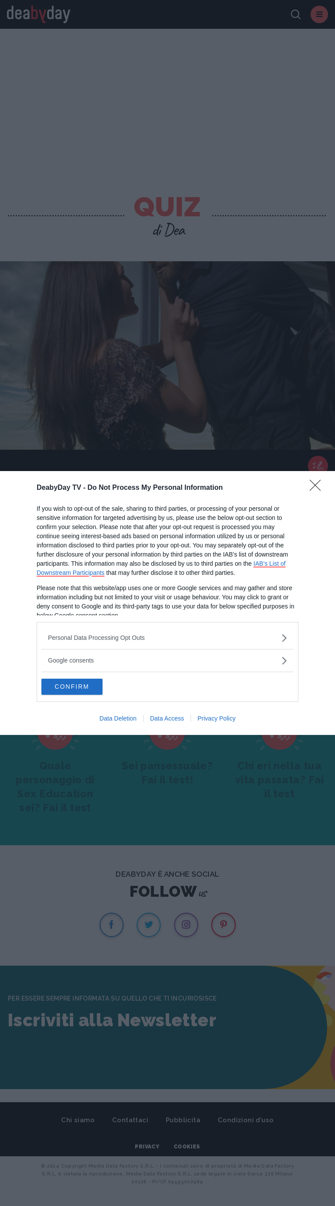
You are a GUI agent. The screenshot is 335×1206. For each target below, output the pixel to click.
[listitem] (167, 637)
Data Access (167, 719)
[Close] (318, 487)
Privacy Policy (217, 719)
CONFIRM (82, 686)
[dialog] (167, 603)
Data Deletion (118, 719)
